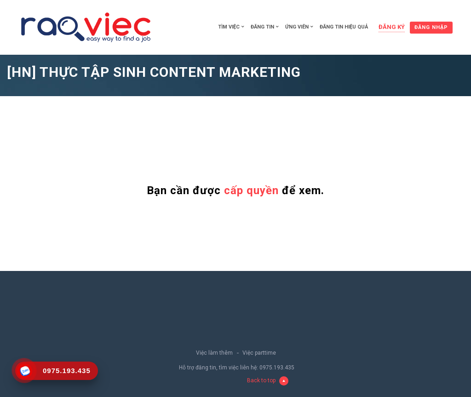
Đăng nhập (431, 27)
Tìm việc (229, 27)
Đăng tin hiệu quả (344, 27)
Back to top (267, 380)
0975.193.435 (276, 367)
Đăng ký (392, 26)
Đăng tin (262, 27)
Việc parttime (259, 353)
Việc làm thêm (214, 353)
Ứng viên (297, 27)
